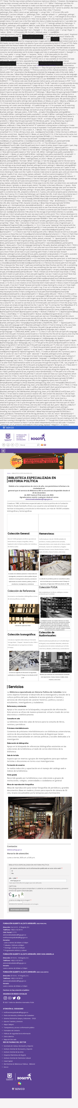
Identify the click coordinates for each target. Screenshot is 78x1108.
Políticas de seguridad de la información (17, 1034)
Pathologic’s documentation (46, 65)
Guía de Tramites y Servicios (13, 1021)
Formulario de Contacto (12, 1030)
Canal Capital (8, 1061)
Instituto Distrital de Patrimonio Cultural (17, 1058)
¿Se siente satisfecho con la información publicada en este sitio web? (36, 868)
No (13, 873)
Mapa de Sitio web (10, 1039)
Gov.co (6, 1067)
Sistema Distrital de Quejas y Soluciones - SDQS (20, 1018)
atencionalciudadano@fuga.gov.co (39, 499)
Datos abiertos (9, 1037)
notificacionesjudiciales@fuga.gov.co (15, 937)
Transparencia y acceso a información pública (19, 1027)
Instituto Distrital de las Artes (14, 1052)
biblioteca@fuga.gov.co (14, 850)
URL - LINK (13, 878)
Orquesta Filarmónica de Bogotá (15, 1055)
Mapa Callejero (9, 1024)
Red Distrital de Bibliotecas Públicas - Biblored (19, 1064)
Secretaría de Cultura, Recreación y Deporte (18, 1046)
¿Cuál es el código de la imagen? (20, 900)
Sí (12, 871)
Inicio (8, 473)
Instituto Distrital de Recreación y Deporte (18, 1049)
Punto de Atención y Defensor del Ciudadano (19, 1015)
